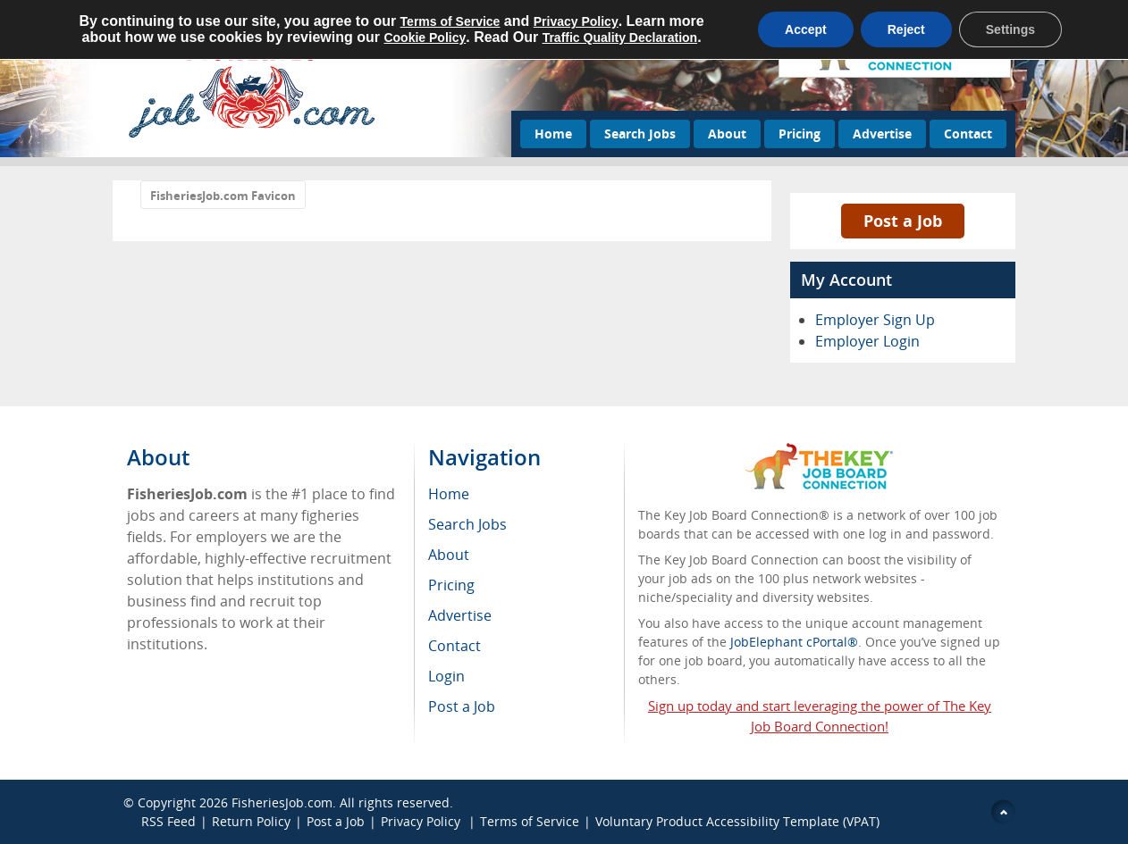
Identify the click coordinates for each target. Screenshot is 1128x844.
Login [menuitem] (446, 676)
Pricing (800, 133)
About (727, 133)
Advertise (882, 133)
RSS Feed (168, 821)
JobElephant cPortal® (794, 641)
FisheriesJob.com (282, 802)
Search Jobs (640, 133)
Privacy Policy (422, 821)
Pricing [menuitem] (451, 585)
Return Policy (251, 821)
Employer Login (867, 341)
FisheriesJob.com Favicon (223, 196)
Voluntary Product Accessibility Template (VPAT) (737, 821)
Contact (968, 133)
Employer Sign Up (875, 320)
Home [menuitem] (448, 494)
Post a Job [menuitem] (461, 706)
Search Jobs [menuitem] (467, 524)
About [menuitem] (448, 554)
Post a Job (902, 220)
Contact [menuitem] (454, 646)
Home (553, 133)
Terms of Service (529, 821)
